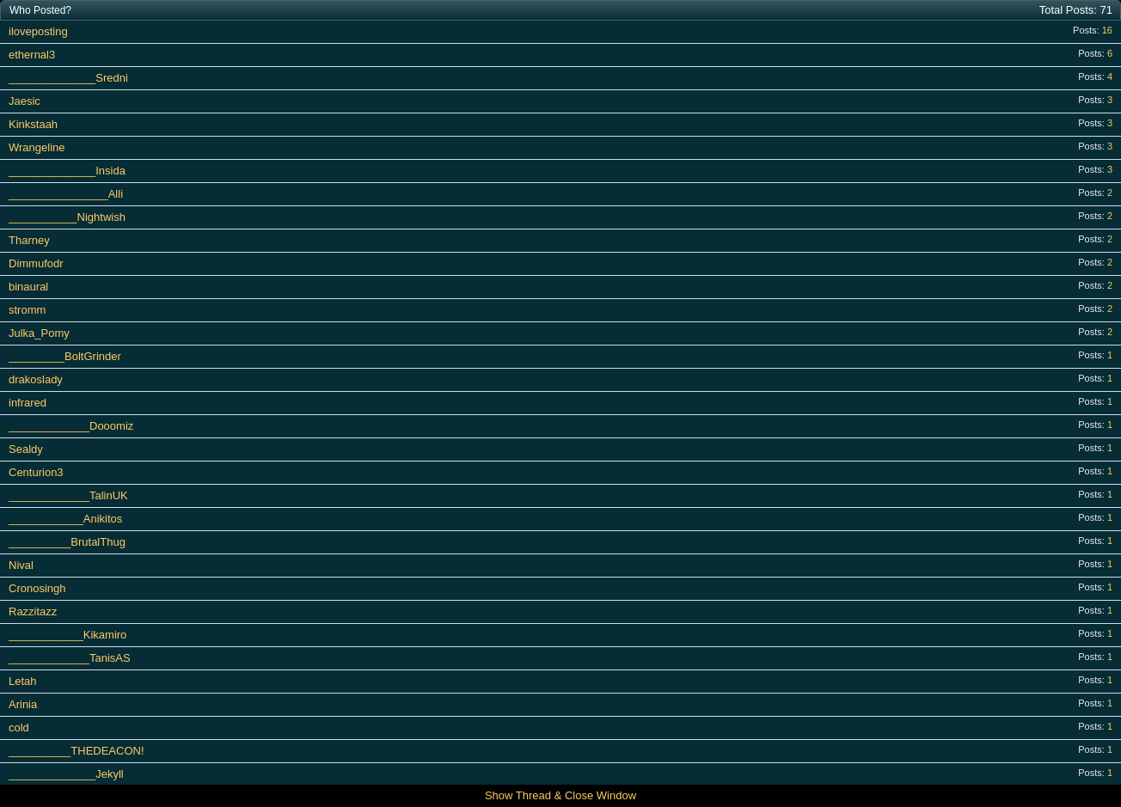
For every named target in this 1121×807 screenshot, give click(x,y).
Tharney (29, 240)
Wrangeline (37, 147)
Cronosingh (37, 588)
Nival (21, 565)
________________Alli (66, 193)
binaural (28, 286)
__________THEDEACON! (76, 750)
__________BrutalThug (67, 541)
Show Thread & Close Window (560, 795)
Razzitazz (33, 611)
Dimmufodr (36, 263)
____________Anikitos (65, 518)
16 (1107, 30)
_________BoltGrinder (65, 356)
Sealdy (26, 449)
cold (19, 727)
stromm (27, 309)
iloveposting (38, 31)
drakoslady (36, 379)
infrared (27, 402)
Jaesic (24, 101)
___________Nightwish (67, 217)
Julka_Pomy (39, 333)
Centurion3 (36, 472)
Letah (23, 681)
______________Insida (67, 170)
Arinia (23, 704)
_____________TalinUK (68, 495)
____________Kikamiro (67, 634)
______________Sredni (68, 77)
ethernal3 (32, 54)
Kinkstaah (33, 124)
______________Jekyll (66, 773)
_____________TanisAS (70, 657)
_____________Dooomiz (71, 425)
